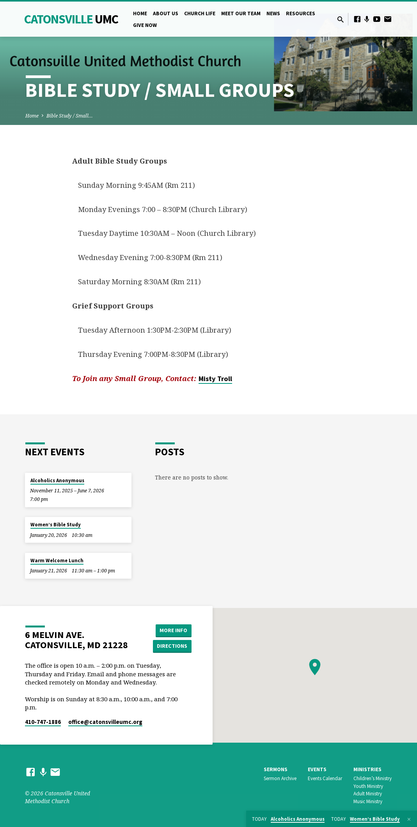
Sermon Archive (280, 778)
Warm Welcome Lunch (56, 560)
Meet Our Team (241, 13)
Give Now (145, 25)
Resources (300, 13)
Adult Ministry (367, 793)
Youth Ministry (368, 786)
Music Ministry (367, 801)
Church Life (199, 13)
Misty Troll (215, 378)
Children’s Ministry (372, 778)
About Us (165, 13)
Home (140, 13)
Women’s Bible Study (55, 524)
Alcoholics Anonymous (57, 480)
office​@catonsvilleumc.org (105, 721)
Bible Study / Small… (69, 115)
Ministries (367, 769)
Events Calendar (325, 778)
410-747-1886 (43, 721)
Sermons (275, 769)
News (273, 13)
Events (317, 769)
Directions (171, 645)
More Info (172, 630)
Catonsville (71, 19)
